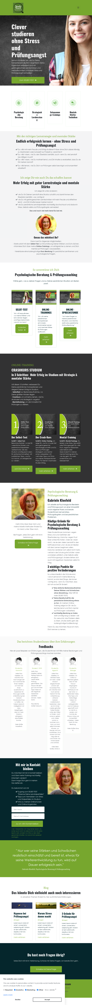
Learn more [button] (7, 995)
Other (41, 990)
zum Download (22, 469)
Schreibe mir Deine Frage (28, 544)
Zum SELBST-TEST (28, 80)
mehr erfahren (45, 339)
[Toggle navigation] (78, 7)
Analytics (20, 990)
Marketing (31, 990)
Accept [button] (47, 999)
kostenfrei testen (22, 328)
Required (9, 990)
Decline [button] (17, 999)
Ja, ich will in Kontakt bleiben (27, 824)
